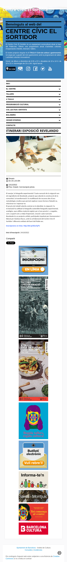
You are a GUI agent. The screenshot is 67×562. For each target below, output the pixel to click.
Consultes (28, 550)
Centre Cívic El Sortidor (25, 9)
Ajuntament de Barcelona (26, 548)
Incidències (38, 550)
